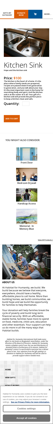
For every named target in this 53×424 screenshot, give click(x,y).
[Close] (49, 390)
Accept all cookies (26, 418)
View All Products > (45, 240)
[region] (26, 405)
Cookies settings (26, 408)
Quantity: (11, 103)
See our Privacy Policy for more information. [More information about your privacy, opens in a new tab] (30, 402)
